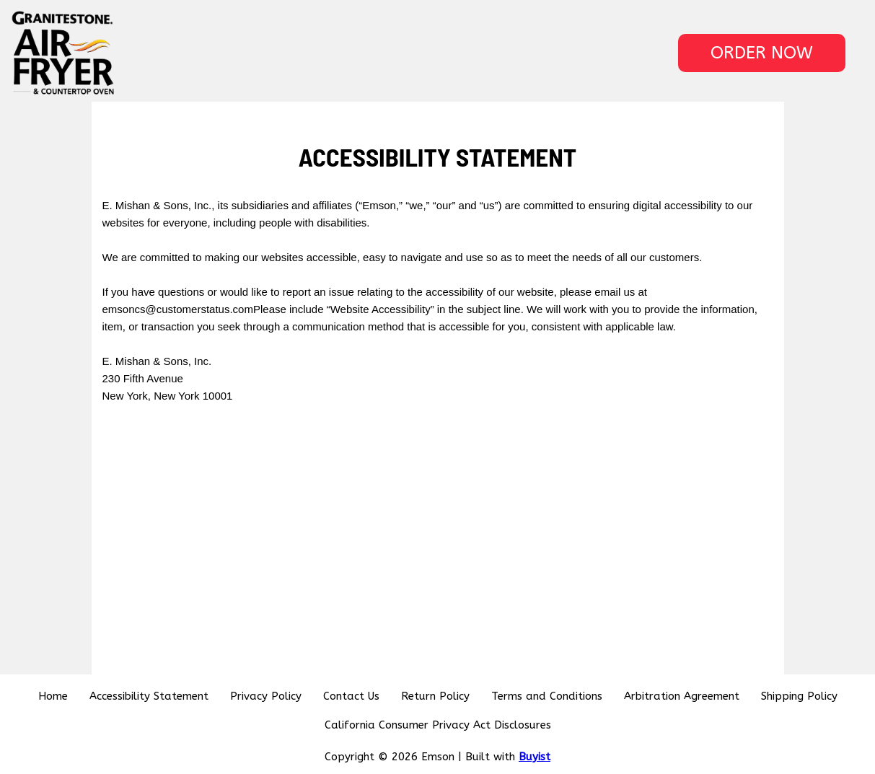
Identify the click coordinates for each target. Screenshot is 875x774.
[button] (761, 53)
